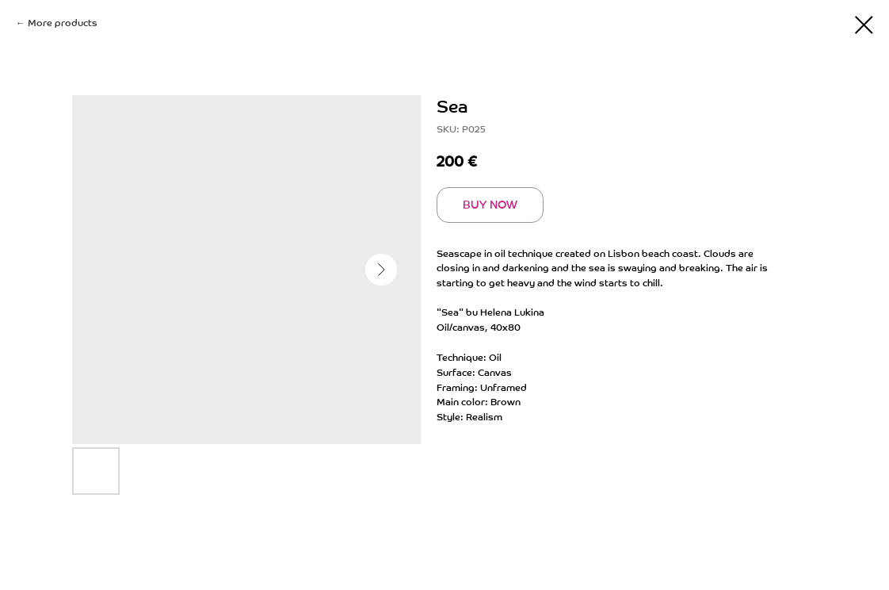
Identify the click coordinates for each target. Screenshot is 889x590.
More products (62, 23)
